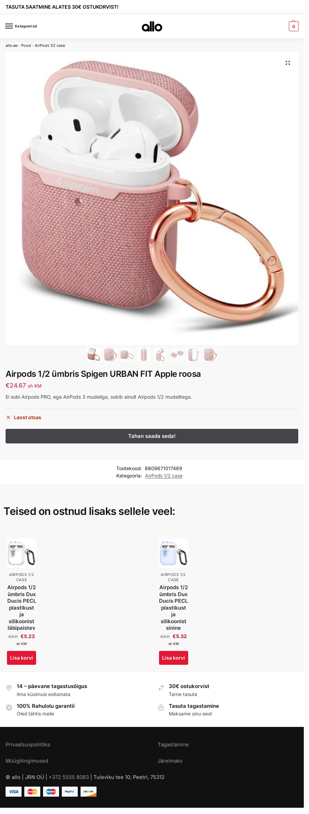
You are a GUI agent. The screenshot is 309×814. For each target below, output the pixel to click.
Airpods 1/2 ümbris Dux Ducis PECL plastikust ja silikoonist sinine (173, 607)
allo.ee (11, 45)
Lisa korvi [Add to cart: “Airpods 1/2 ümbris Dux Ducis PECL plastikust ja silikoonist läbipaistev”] (21, 658)
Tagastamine (173, 744)
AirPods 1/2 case (50, 45)
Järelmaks (170, 761)
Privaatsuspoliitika (28, 744)
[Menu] (15, 26)
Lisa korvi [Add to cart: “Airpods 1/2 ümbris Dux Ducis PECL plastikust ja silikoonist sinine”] (173, 658)
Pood (26, 45)
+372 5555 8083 (69, 777)
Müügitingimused (27, 761)
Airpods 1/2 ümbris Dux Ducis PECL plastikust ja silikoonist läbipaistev (21, 607)
